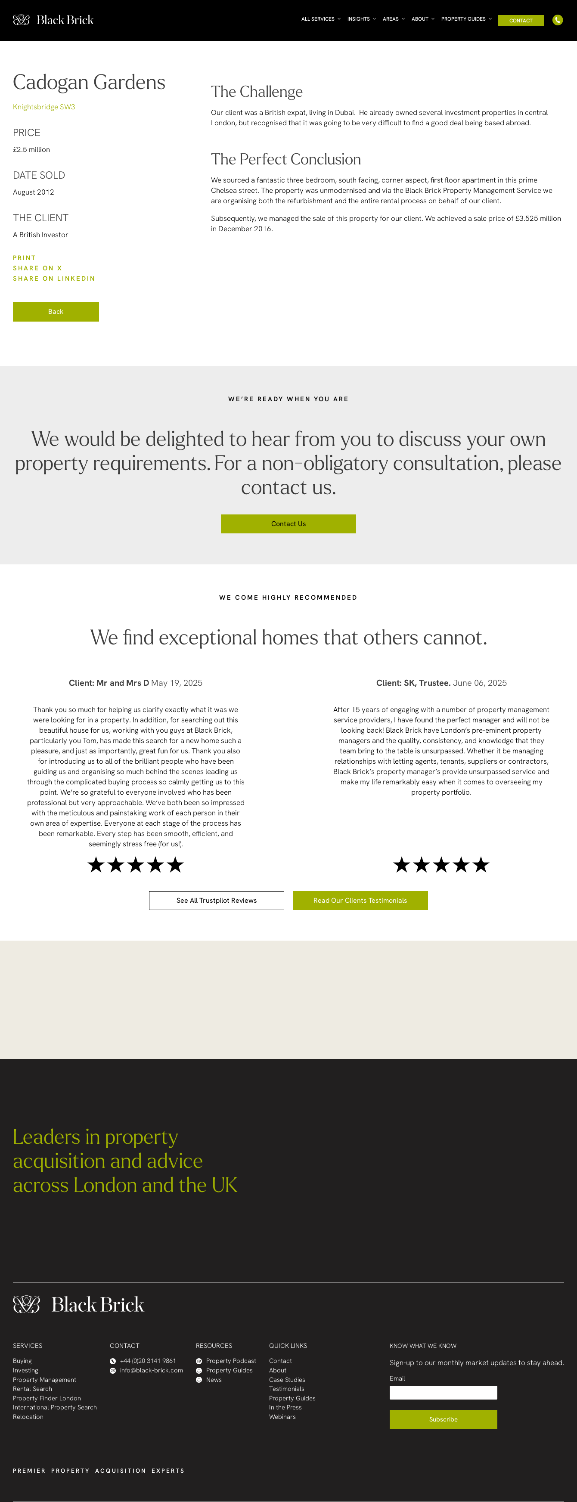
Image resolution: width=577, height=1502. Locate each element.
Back (56, 311)
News (209, 1380)
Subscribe (443, 1419)
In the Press (285, 1407)
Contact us (288, 523)
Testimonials (286, 1389)
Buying (22, 1361)
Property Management (44, 1380)
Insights (358, 18)
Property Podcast (226, 1361)
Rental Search (32, 1389)
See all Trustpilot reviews (217, 900)
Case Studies (287, 1380)
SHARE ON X (38, 268)
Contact (521, 20)
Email (397, 1378)
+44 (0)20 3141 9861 (143, 1361)
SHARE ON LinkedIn (54, 278)
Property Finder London (47, 1398)
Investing (25, 1370)
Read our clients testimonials (360, 900)
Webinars (282, 1417)
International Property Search (55, 1407)
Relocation (28, 1417)
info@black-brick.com (146, 1370)
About (420, 18)
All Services (318, 18)
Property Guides (463, 18)
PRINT (25, 258)
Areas (391, 18)
